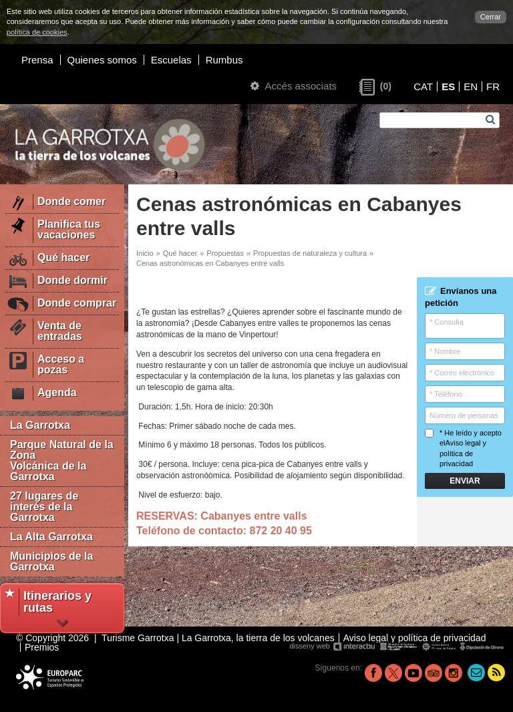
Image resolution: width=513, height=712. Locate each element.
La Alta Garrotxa (51, 536)
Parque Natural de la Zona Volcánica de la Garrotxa (62, 460)
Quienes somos (102, 59)
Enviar (465, 481)
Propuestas (225, 253)
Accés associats (293, 86)
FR (493, 86)
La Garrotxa (40, 425)
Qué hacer (180, 253)
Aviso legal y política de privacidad (463, 453)
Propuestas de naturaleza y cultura (310, 253)
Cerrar (490, 17)
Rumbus (224, 59)
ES (448, 86)
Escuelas (171, 59)
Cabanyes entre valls (253, 516)
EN (471, 86)
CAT (423, 86)
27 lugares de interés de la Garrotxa (44, 506)
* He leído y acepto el (463, 448)
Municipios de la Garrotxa (51, 561)
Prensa (37, 59)
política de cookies (37, 32)
